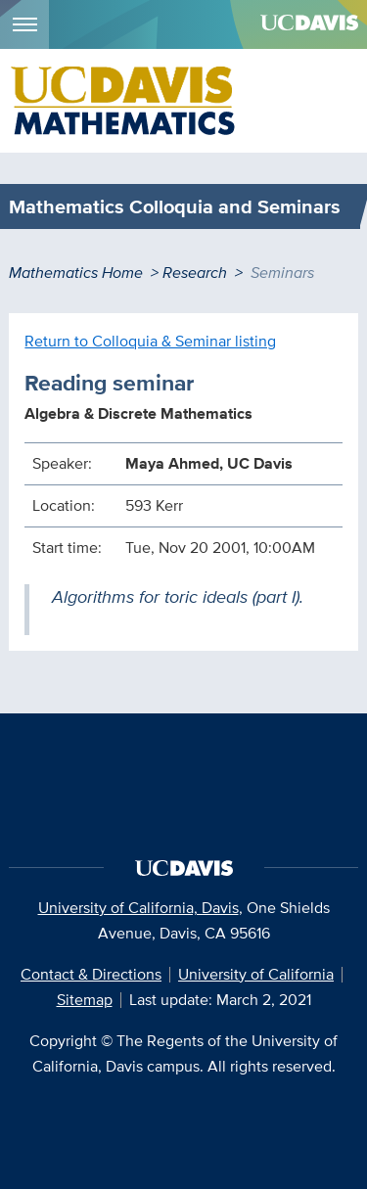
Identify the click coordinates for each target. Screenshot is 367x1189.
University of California (256, 974)
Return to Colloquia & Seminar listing (150, 341)
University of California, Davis (138, 907)
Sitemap (85, 999)
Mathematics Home (76, 272)
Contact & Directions (91, 974)
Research (194, 272)
